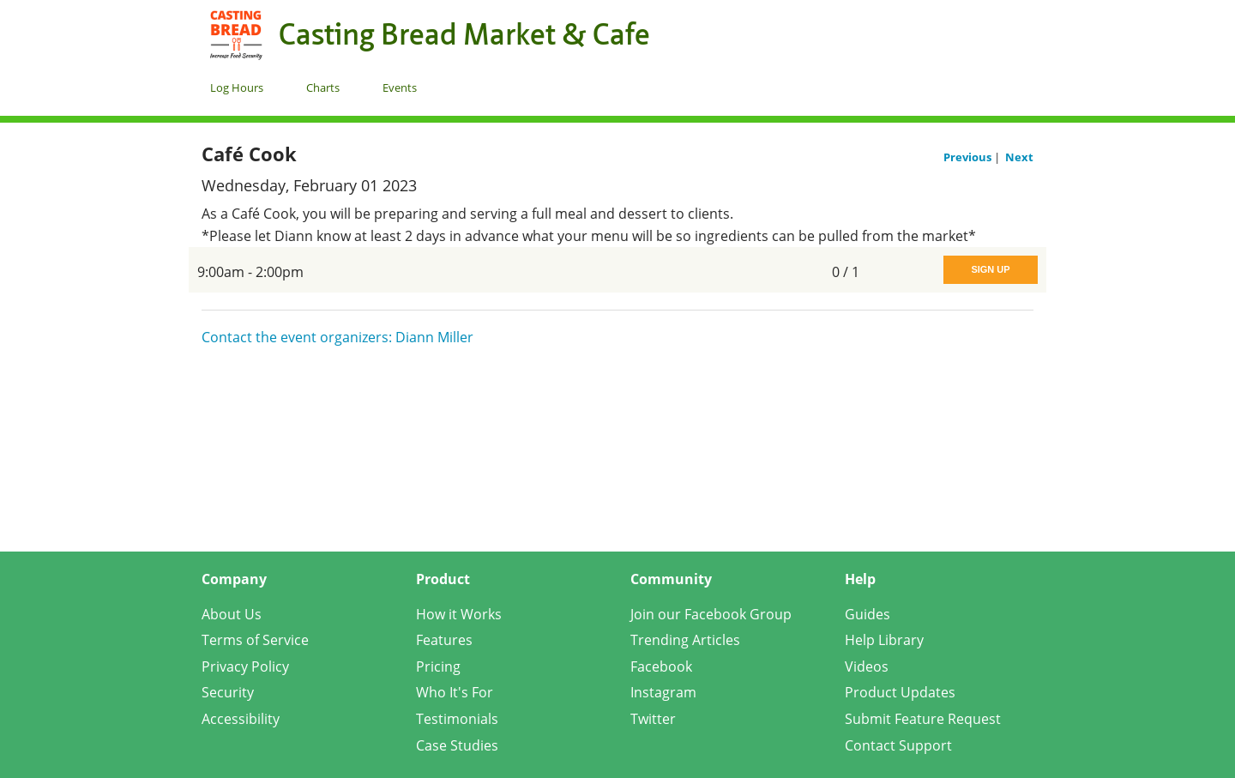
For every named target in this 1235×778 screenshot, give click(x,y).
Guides (867, 614)
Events (400, 87)
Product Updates (900, 692)
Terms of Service (255, 639)
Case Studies (457, 745)
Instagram (663, 692)
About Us (232, 614)
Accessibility (241, 718)
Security (228, 692)
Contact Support (898, 745)
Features (444, 639)
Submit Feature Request (923, 718)
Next (1019, 157)
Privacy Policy (245, 666)
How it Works (459, 614)
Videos (867, 666)
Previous (968, 157)
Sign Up (990, 269)
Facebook (661, 666)
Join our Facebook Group (711, 614)
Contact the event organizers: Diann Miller (337, 337)
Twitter (653, 718)
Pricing (438, 666)
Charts (323, 87)
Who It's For (454, 692)
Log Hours (236, 87)
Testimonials (457, 718)
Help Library (884, 639)
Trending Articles (685, 639)
